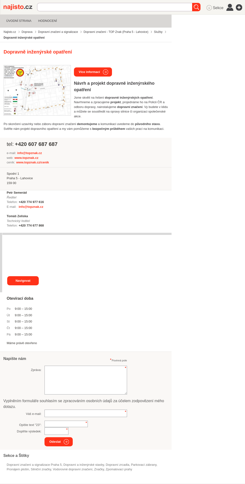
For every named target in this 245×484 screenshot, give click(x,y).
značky (99, 469)
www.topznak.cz (26, 158)
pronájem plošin (18, 469)
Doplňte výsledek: (29, 431)
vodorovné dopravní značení (73, 469)
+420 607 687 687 (36, 144)
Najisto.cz (20, 7)
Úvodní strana (18, 21)
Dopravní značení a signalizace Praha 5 (34, 464)
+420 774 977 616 (31, 202)
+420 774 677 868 (31, 225)
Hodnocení (47, 21)
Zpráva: (36, 370)
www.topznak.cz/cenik (32, 162)
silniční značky (41, 469)
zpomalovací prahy (119, 469)
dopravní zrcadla (117, 464)
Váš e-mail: (33, 414)
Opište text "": (30, 425)
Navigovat (23, 280)
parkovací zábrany (143, 464)
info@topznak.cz (29, 153)
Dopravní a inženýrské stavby (83, 464)
